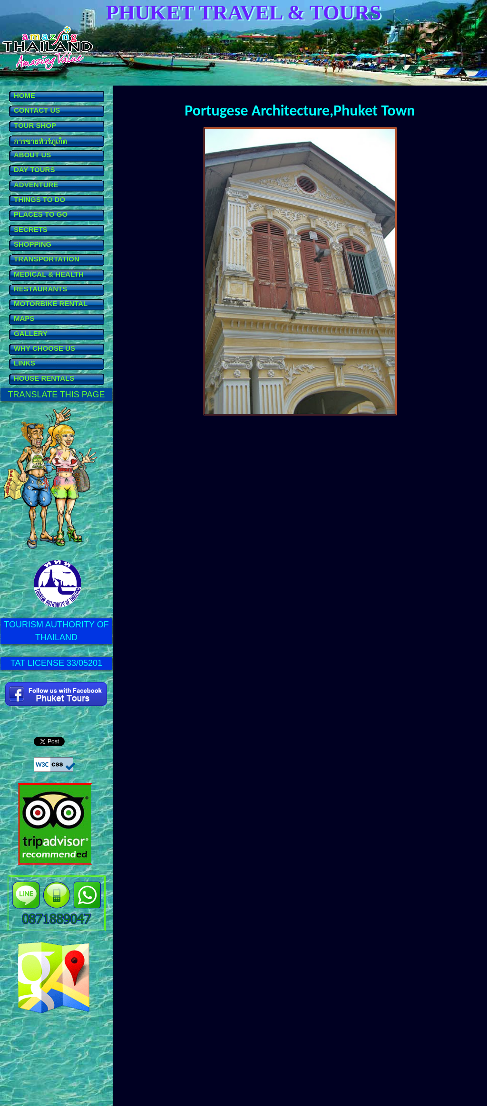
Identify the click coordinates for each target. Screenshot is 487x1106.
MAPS (24, 318)
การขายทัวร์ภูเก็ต (40, 141)
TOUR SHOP (35, 125)
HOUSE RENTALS (44, 378)
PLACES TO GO (41, 214)
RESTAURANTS (40, 289)
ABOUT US (32, 155)
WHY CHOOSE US (44, 348)
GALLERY (31, 333)
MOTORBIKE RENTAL (51, 303)
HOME (24, 95)
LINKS (24, 363)
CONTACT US (37, 110)
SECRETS (31, 229)
